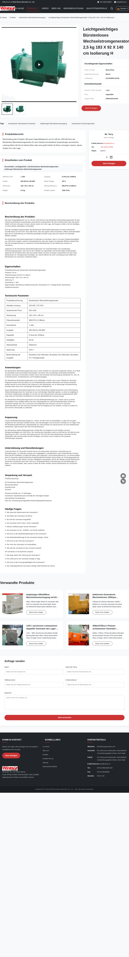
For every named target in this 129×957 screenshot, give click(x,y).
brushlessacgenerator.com (106, 746)
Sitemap (45, 763)
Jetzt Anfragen (109, 163)
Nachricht (8, 693)
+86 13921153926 (106, 147)
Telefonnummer (9, 680)
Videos (45, 8)
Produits (13, 17)
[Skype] (123, 481)
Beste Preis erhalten (36, 612)
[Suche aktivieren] (112, 8)
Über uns (56, 8)
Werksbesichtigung (73, 8)
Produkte (32, 8)
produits (45, 754)
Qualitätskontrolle (96, 8)
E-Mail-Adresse (71, 680)
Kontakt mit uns (48, 758)
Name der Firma (71, 667)
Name (7, 667)
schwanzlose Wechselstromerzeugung (32, 17)
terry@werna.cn (121, 2)
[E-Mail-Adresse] (123, 476)
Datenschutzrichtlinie (50, 766)
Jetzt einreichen (64, 717)
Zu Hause (19, 8)
